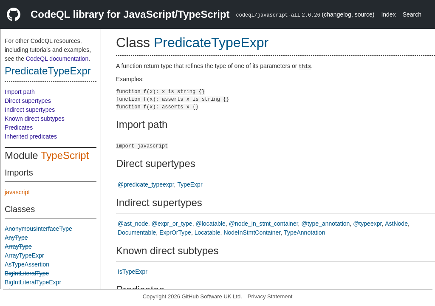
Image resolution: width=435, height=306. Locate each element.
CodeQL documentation (57, 58)
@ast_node (133, 223)
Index (388, 14)
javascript (17, 192)
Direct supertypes (28, 100)
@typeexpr (367, 223)
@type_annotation (325, 223)
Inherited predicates (31, 136)
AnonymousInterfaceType (38, 228)
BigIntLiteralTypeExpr (33, 282)
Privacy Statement (270, 296)
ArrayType (18, 246)
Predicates (19, 127)
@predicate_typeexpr (146, 184)
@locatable (211, 223)
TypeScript (65, 155)
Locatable (207, 232)
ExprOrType (175, 232)
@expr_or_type (172, 223)
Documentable (137, 232)
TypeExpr (189, 184)
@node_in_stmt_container (263, 223)
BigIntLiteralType (27, 273)
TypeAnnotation (304, 232)
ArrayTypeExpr (24, 255)
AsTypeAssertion (27, 264)
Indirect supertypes (30, 109)
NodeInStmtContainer (251, 232)
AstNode (396, 223)
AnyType (16, 237)
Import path (20, 91)
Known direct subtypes (35, 118)
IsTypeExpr (132, 271)
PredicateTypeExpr (48, 70)
